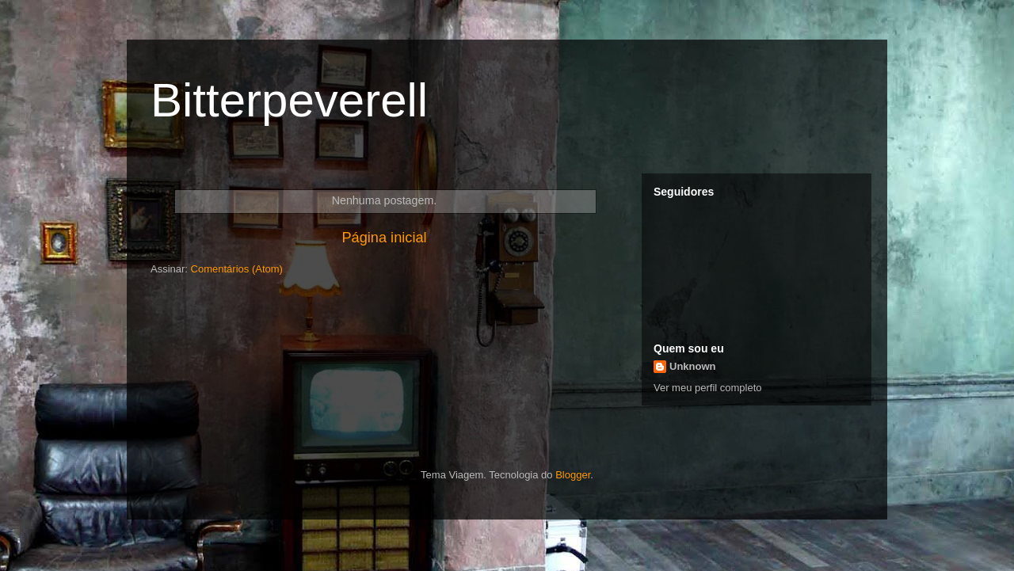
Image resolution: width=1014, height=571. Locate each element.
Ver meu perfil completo (708, 388)
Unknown (692, 366)
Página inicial (383, 238)
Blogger (572, 475)
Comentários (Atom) (237, 269)
